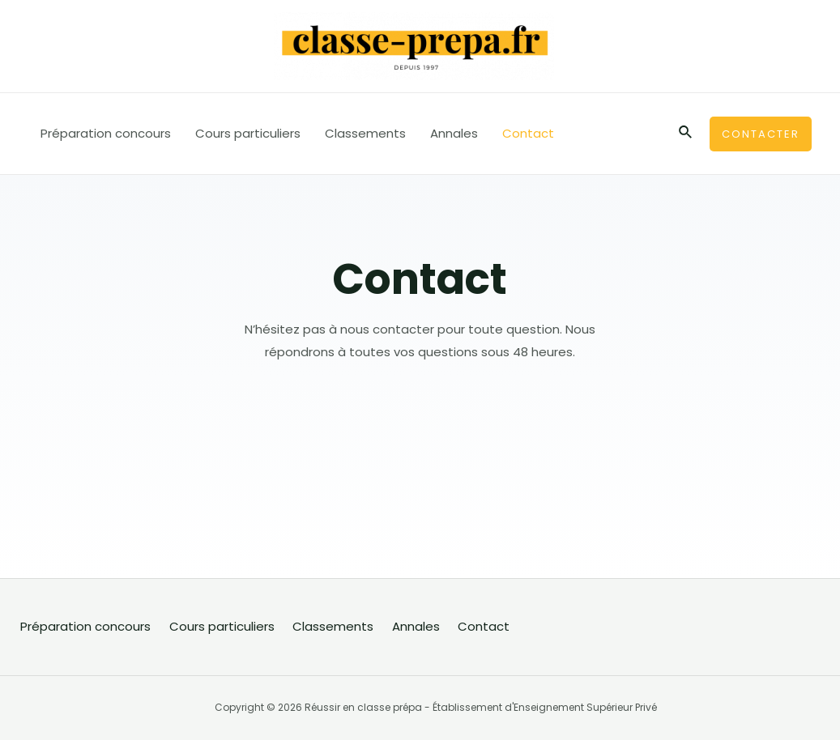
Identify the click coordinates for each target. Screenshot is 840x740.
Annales (454, 133)
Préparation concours (106, 133)
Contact (528, 133)
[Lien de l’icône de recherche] (686, 133)
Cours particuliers (248, 133)
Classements (365, 133)
